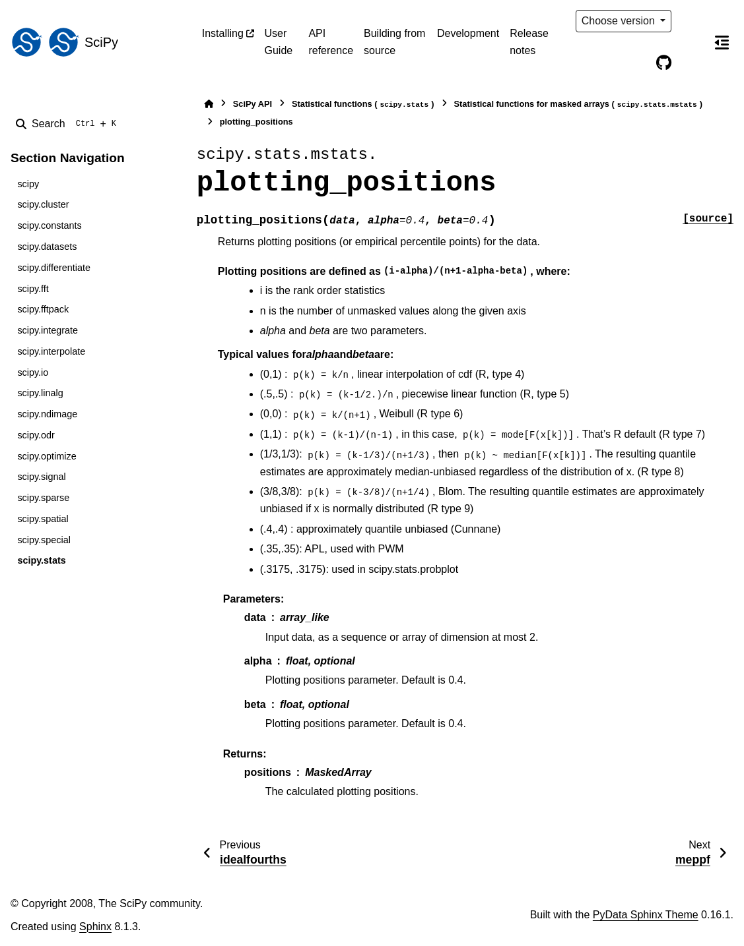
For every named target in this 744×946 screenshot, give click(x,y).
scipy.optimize (46, 456)
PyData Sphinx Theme (645, 914)
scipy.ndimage (47, 414)
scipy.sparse (43, 497)
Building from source (394, 42)
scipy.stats (41, 560)
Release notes (529, 42)
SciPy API (252, 104)
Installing (223, 33)
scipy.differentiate (53, 267)
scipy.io (32, 372)
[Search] (69, 124)
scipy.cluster (43, 204)
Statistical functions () (363, 104)
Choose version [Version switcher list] (620, 20)
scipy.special (44, 540)
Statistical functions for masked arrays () (578, 104)
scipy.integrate (47, 330)
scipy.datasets (47, 246)
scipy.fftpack (43, 309)
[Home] (208, 104)
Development (468, 33)
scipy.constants (49, 225)
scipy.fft (32, 288)
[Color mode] (691, 21)
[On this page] (721, 42)
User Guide (279, 42)
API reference (330, 42)
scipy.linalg (40, 393)
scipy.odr (36, 435)
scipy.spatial (42, 519)
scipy (28, 184)
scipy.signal (41, 476)
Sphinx (95, 926)
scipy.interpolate (51, 351)
